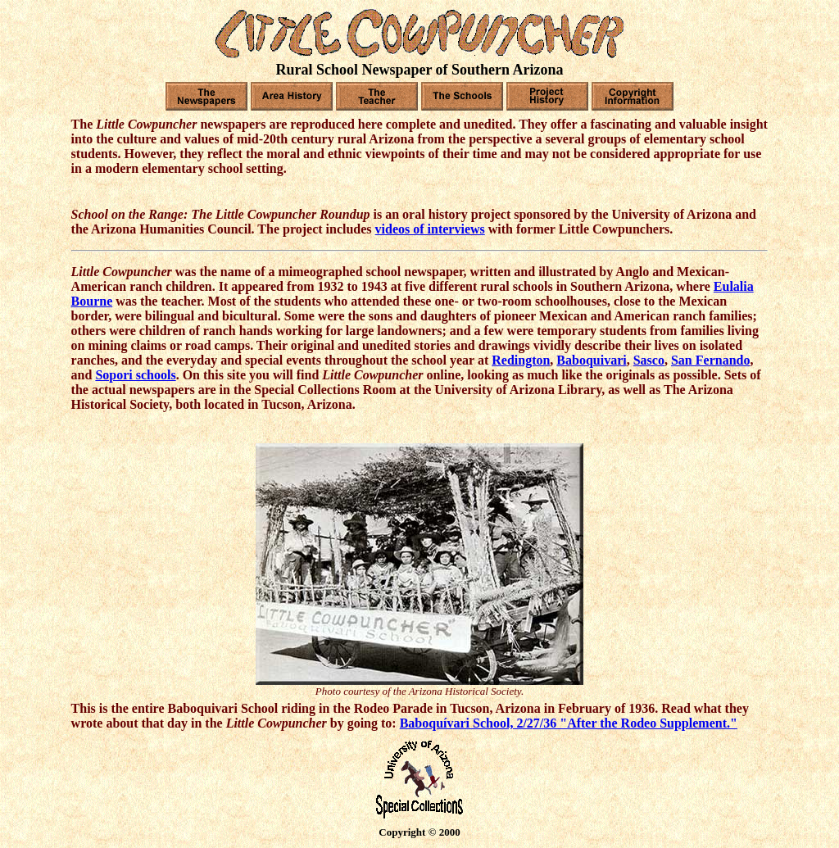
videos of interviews (430, 229)
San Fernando (710, 360)
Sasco (648, 360)
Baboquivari (591, 360)
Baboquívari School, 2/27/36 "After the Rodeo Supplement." (568, 723)
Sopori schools (135, 375)
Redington (521, 360)
